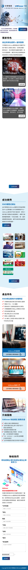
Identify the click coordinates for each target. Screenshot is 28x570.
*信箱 (4, 531)
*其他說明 (5, 542)
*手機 (4, 525)
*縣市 (4, 538)
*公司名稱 (5, 506)
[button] (2, 13)
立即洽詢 (23, 29)
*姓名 (4, 512)
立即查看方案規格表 (14, 354)
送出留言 (6, 558)
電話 (3, 519)
